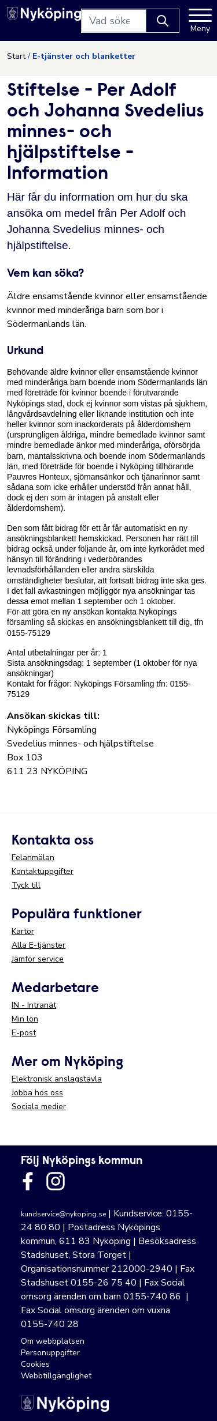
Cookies (35, 1364)
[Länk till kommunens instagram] (55, 1181)
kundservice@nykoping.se (63, 1214)
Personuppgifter (50, 1352)
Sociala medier (39, 1106)
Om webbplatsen (52, 1341)
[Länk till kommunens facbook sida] (27, 1181)
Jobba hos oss (37, 1092)
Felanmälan (33, 857)
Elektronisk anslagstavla (57, 1078)
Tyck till (26, 885)
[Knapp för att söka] (162, 20)
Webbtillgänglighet (56, 1375)
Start (16, 56)
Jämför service (38, 958)
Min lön (25, 1018)
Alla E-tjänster (38, 945)
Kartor (23, 931)
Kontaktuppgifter (42, 871)
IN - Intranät (34, 1005)
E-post (24, 1032)
